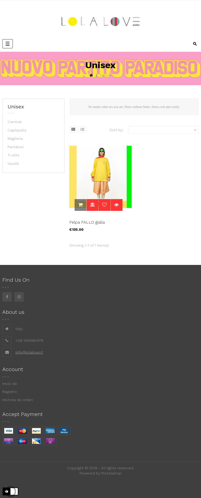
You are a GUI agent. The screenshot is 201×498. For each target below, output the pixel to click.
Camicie (15, 122)
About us (13, 312)
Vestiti (13, 163)
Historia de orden (17, 400)
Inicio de (9, 383)
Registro (9, 392)
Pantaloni (16, 147)
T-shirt (13, 155)
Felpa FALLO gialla (87, 222)
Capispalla (17, 130)
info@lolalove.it (29, 352)
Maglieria (15, 138)
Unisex (16, 106)
